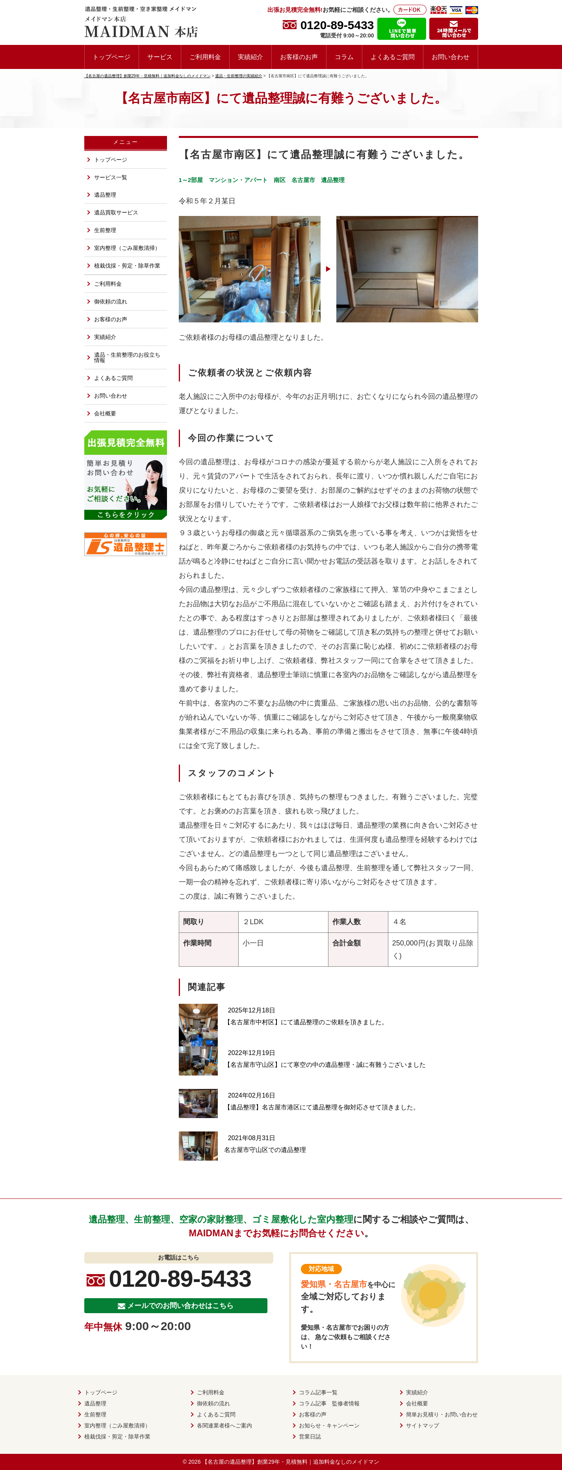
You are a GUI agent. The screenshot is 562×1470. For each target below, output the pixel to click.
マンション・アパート (238, 180)
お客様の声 (312, 1414)
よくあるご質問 (393, 56)
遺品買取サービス (116, 212)
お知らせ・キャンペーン (329, 1425)
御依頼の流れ (110, 301)
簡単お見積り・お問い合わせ (442, 1414)
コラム (344, 56)
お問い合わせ (450, 56)
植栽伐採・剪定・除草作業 (127, 265)
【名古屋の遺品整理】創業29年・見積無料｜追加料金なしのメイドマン (290, 1462)
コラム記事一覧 (318, 1392)
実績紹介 (250, 56)
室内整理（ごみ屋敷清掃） (127, 248)
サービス (159, 56)
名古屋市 (303, 180)
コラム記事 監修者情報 (329, 1403)
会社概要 (105, 413)
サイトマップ (422, 1425)
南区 (280, 180)
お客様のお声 (299, 56)
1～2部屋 (191, 180)
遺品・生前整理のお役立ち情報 (127, 357)
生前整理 (105, 230)
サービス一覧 (110, 177)
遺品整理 (333, 180)
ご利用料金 (205, 56)
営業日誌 (310, 1436)
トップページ (111, 56)
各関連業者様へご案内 (224, 1425)
